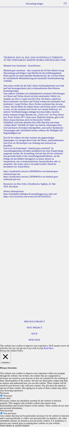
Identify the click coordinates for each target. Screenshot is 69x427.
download (13, 186)
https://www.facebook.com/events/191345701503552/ (27, 196)
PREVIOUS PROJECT (34, 321)
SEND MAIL (34, 340)
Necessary (7, 396)
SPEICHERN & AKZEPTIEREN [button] (15, 426)
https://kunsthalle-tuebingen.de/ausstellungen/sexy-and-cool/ (30, 194)
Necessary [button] (4, 393)
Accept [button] (40, 348)
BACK (34, 333)
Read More (49, 348)
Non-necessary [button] (6, 410)
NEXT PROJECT (34, 327)
